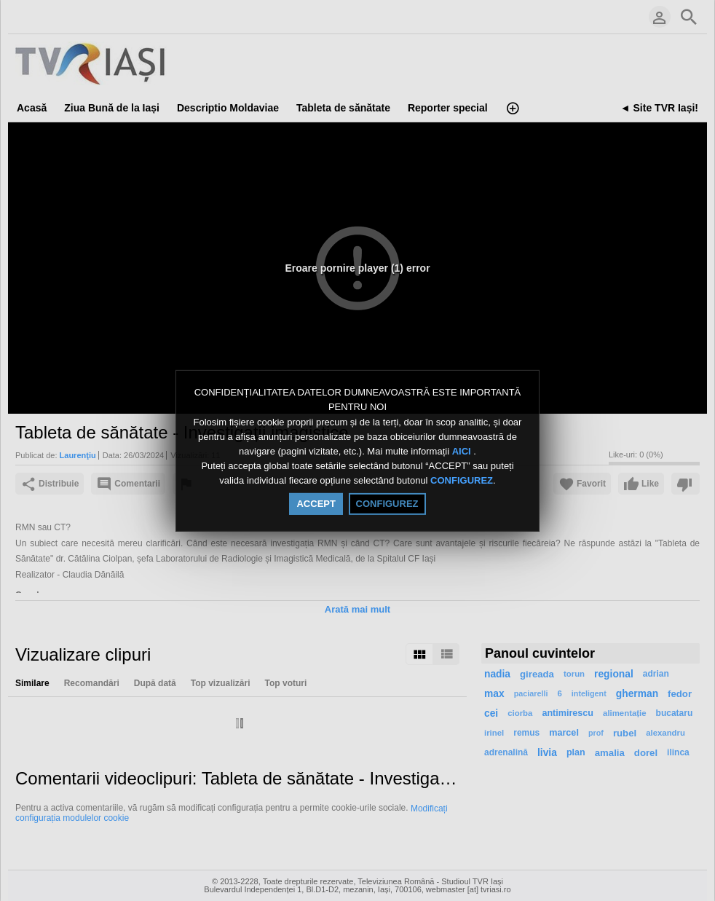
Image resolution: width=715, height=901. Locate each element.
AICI (463, 451)
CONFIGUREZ (461, 481)
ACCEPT (315, 503)
